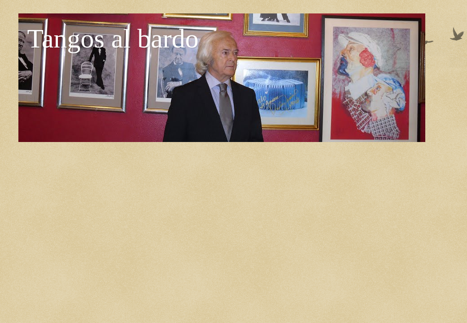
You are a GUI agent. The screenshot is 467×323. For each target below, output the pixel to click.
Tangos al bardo (113, 38)
